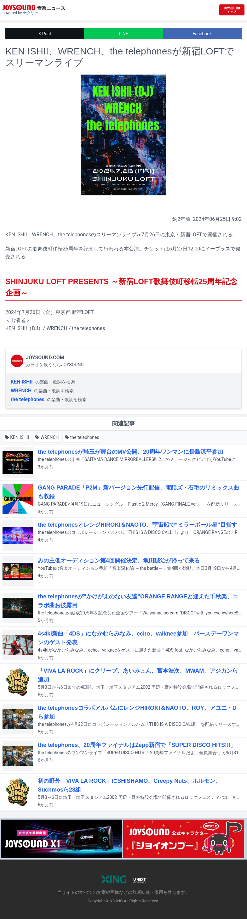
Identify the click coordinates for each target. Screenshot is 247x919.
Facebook (202, 33)
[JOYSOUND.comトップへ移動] (231, 9)
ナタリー (30, 13)
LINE (123, 33)
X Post (44, 33)
